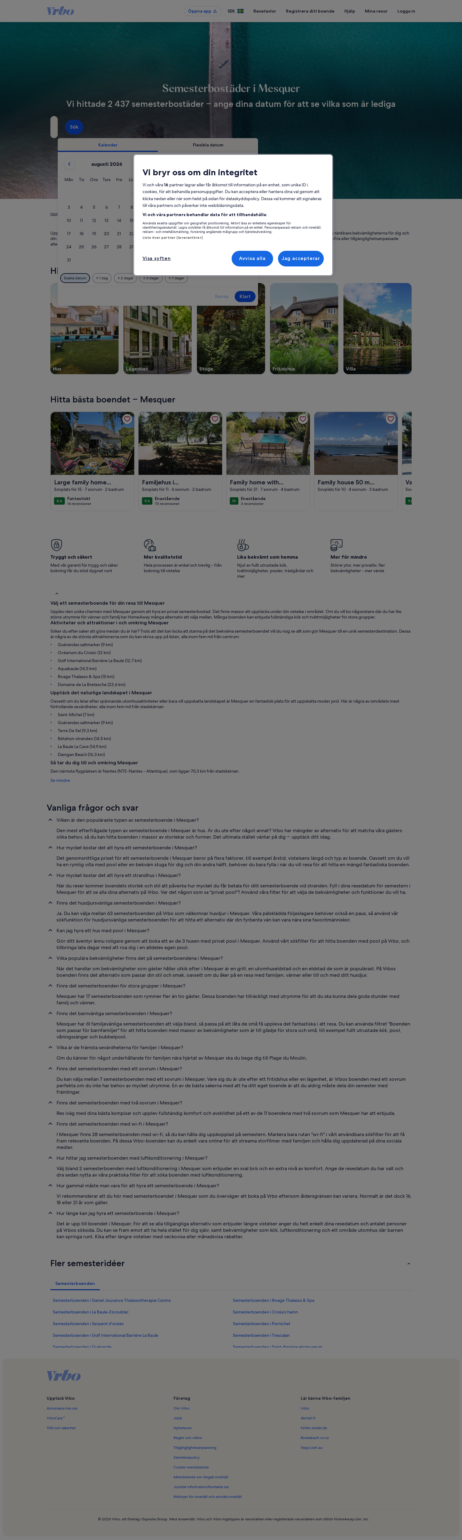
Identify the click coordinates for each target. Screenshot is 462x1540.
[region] (233, 215)
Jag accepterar (301, 258)
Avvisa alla (252, 258)
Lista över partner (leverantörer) (173, 237)
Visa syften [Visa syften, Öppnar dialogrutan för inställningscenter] (157, 258)
